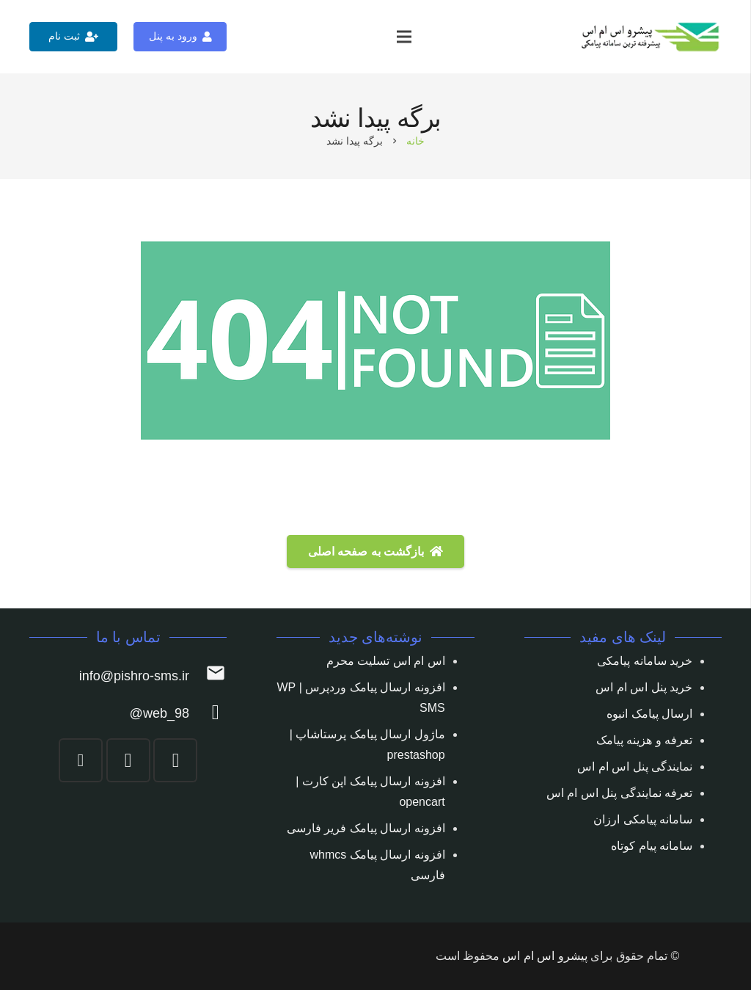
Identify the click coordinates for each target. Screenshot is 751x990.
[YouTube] (81, 760)
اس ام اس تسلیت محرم (385, 661)
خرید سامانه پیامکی (644, 661)
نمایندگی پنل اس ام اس (634, 766)
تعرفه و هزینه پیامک (644, 740)
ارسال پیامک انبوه (649, 713)
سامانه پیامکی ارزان (642, 819)
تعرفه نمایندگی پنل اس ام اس (619, 793)
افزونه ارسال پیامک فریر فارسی (366, 828)
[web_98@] (208, 714)
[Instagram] (175, 760)
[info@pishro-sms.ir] (208, 676)
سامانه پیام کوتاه (651, 846)
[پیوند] (651, 37)
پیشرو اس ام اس (544, 956)
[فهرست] (404, 36)
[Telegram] (128, 760)
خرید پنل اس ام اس (644, 687)
